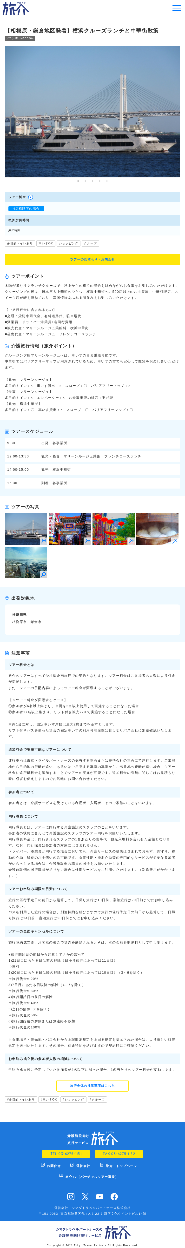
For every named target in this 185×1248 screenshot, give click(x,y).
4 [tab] (99, 181)
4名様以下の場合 (26, 208)
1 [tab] (78, 181)
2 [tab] (85, 181)
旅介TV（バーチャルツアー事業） (92, 1173)
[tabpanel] (92, 111)
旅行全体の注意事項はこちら (92, 1086)
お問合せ (54, 1165)
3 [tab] (92, 181)
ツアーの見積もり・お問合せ (92, 260)
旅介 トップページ (121, 1165)
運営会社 (83, 1165)
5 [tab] (107, 181)
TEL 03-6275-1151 (66, 1154)
